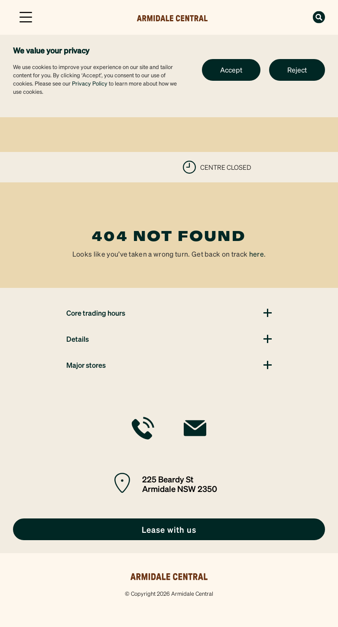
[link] (172, 17)
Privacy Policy (89, 83)
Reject (297, 69)
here (256, 253)
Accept (231, 69)
